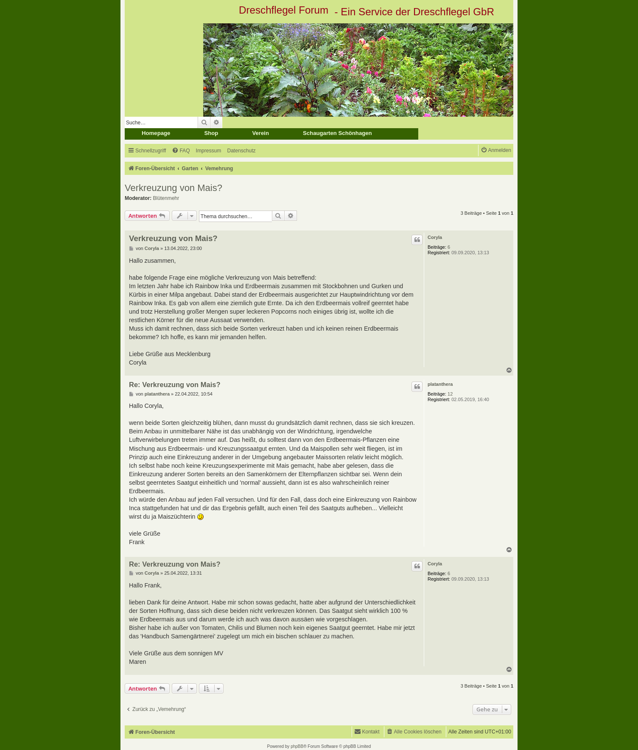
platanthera (440, 384)
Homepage (156, 133)
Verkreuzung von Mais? (173, 188)
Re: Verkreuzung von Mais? (174, 384)
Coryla (435, 237)
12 (450, 393)
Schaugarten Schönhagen (337, 133)
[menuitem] (181, 151)
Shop (211, 133)
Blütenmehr (166, 198)
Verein (260, 133)
